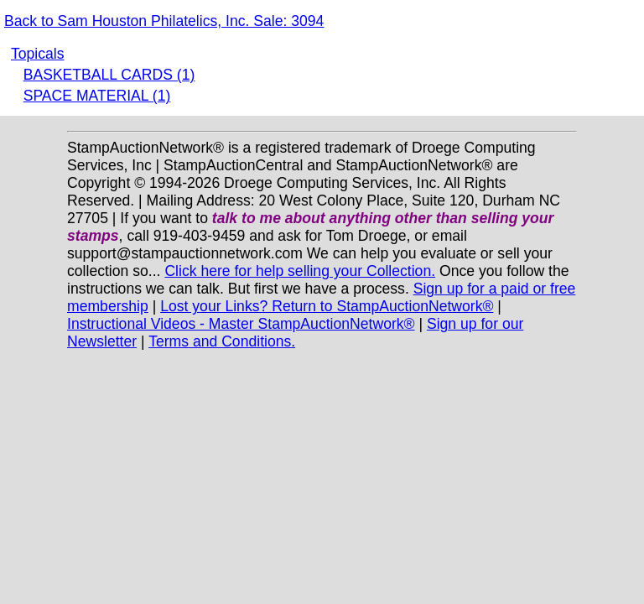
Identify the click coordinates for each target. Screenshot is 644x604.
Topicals (38, 53)
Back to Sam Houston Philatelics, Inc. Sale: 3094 (164, 21)
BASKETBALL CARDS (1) (109, 74)
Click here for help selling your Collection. (299, 271)
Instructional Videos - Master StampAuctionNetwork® (241, 323)
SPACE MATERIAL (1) (97, 95)
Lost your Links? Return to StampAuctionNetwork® (326, 306)
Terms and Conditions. (221, 341)
